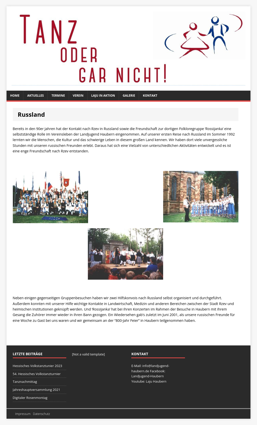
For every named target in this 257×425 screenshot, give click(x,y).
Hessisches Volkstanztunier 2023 (37, 365)
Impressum (23, 414)
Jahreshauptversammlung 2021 (36, 389)
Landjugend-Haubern (147, 376)
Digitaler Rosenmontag (30, 397)
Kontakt (150, 95)
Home (15, 95)
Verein (78, 95)
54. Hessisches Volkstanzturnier (37, 374)
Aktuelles (35, 95)
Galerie (129, 95)
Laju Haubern (156, 381)
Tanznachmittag (25, 381)
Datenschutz (41, 414)
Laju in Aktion (103, 95)
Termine (58, 95)
